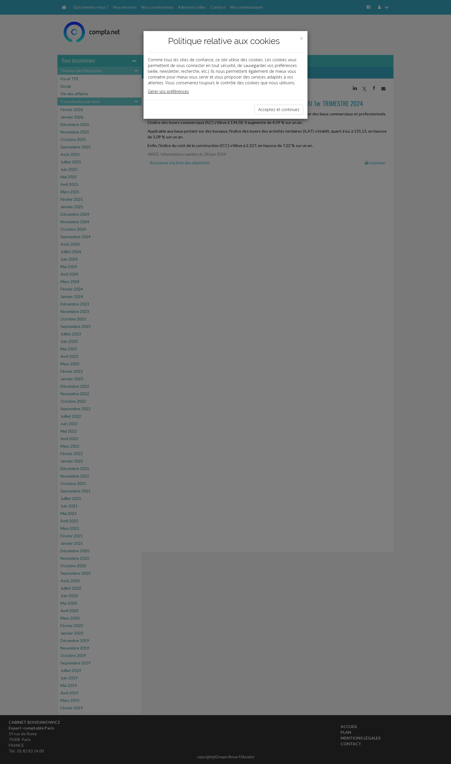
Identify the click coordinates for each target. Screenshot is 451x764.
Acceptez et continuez (278, 109)
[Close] (301, 38)
